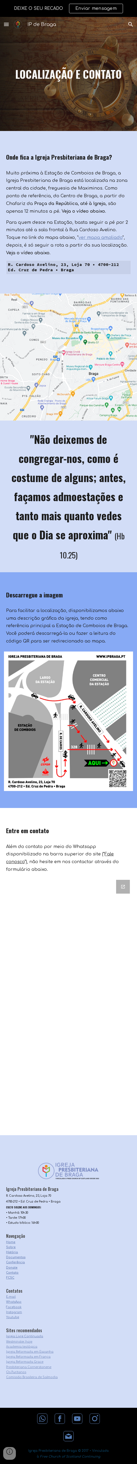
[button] (6, 24)
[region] (68, 8)
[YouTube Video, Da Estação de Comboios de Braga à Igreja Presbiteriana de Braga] (68, 388)
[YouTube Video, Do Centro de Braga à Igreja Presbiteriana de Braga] (68, 325)
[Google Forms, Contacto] (68, 1006)
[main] (68, 73)
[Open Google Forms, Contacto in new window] (123, 887)
